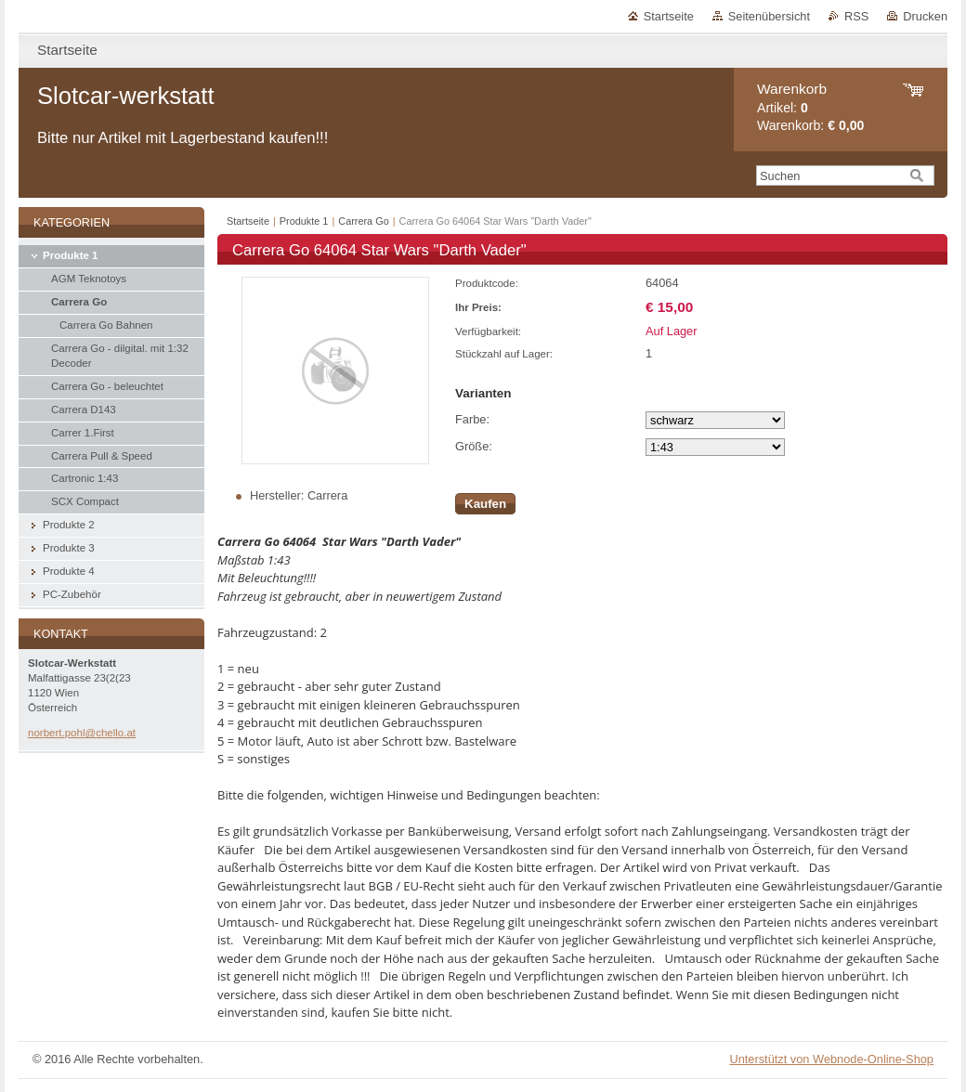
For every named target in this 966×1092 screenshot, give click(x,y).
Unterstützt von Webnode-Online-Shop (831, 1059)
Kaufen (485, 504)
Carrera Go (363, 221)
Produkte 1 (304, 221)
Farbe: (472, 419)
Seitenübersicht (769, 16)
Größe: (473, 446)
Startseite (669, 16)
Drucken (925, 16)
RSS (856, 16)
